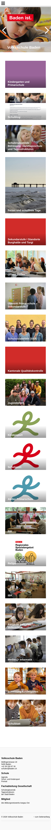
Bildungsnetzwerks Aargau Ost (17, 803)
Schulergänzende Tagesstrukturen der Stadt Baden (8, 792)
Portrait (4, 781)
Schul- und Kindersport (10, 779)
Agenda (4, 777)
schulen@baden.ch (9, 769)
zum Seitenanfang (42, 817)
